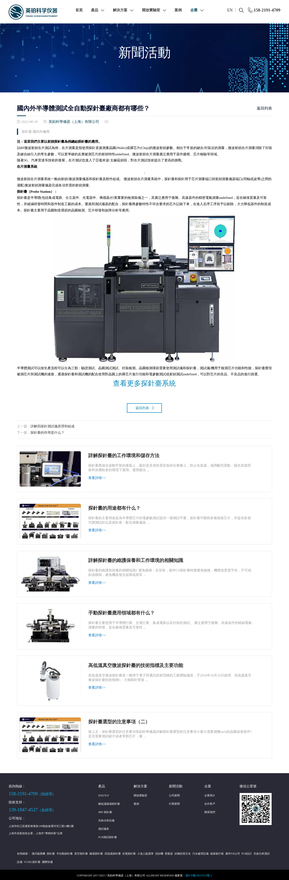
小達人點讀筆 (140, 852)
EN (230, 10)
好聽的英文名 (175, 852)
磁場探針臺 (93, 852)
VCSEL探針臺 (25, 860)
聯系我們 (209, 810)
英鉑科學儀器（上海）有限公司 (72, 121)
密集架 (162, 852)
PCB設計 (236, 852)
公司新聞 (174, 793)
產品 (97, 10)
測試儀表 (103, 827)
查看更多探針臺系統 (144, 382)
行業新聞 (174, 802)
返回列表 (264, 108)
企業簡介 (209, 793)
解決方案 (123, 10)
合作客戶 (209, 802)
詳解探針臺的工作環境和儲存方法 (125, 454)
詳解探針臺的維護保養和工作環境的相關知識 (138, 559)
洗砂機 (153, 852)
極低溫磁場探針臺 (109, 802)
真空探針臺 (78, 852)
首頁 (79, 10)
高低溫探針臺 (108, 852)
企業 (197, 10)
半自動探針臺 (63, 852)
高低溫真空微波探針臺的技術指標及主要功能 (138, 664)
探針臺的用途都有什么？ (115, 506)
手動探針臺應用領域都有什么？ (123, 611)
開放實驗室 (154, 10)
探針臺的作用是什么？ (47, 431)
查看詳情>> (97, 476)
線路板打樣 (208, 852)
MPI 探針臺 (105, 810)
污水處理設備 (192, 852)
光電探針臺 (124, 852)
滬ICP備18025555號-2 (199, 873)
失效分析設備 (106, 818)
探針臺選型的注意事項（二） (120, 720)
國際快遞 (39, 860)
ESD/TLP (103, 793)
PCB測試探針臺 (107, 835)
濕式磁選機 (38, 852)
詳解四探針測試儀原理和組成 (52, 424)
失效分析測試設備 (253, 852)
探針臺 (50, 852)
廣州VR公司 (223, 852)
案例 (178, 10)
